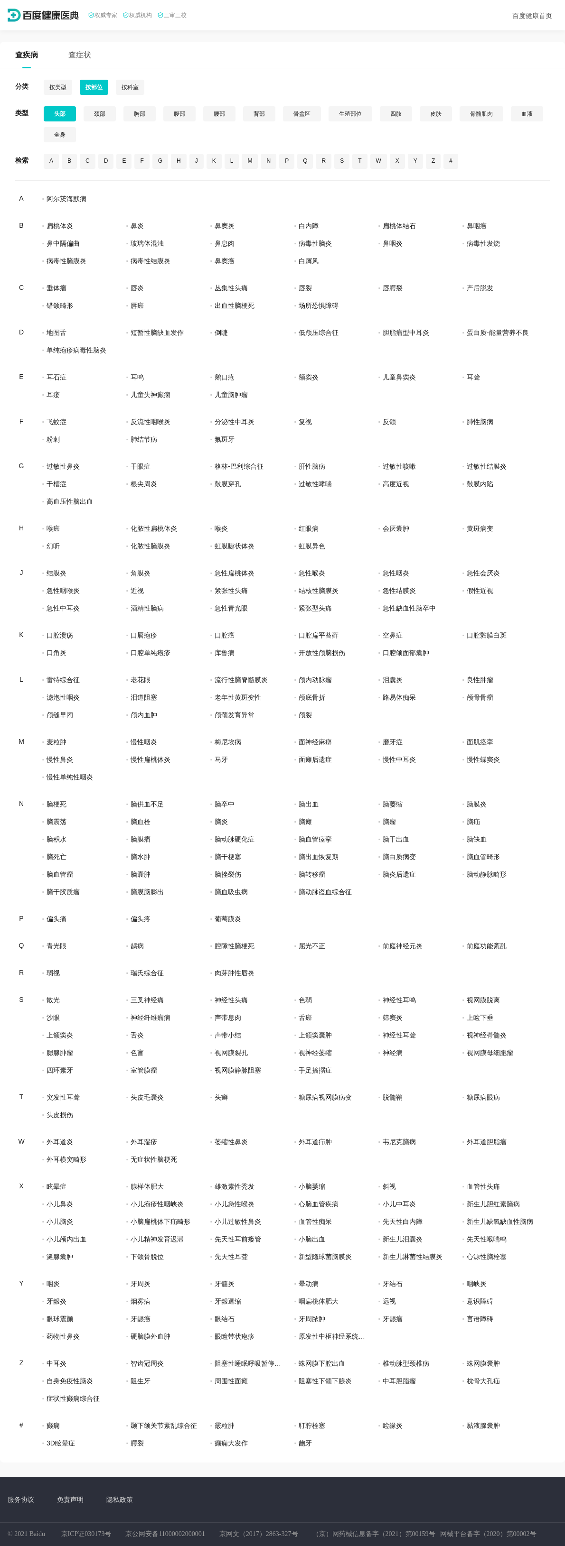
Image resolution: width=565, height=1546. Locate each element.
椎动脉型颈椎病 (406, 1363)
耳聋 (473, 377)
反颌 (389, 422)
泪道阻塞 (144, 697)
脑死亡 (56, 857)
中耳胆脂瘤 (399, 1381)
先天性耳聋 (231, 1256)
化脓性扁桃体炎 (154, 528)
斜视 (389, 1186)
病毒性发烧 (483, 243)
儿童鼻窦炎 (399, 377)
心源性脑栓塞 (487, 1256)
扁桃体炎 (60, 226)
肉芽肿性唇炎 (234, 973)
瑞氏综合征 (147, 973)
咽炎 (53, 1283)
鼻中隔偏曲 (63, 243)
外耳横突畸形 (66, 1159)
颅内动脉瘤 (315, 680)
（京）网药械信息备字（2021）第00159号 (373, 1533)
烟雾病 (141, 1301)
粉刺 (53, 439)
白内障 (309, 226)
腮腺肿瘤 (60, 1052)
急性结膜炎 (399, 590)
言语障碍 (480, 1319)
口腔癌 (225, 635)
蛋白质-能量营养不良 (498, 332)
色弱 (305, 1000)
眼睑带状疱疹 (234, 1336)
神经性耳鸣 (399, 1000)
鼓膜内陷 (480, 484)
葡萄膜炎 (228, 919)
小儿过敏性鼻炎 (238, 1221)
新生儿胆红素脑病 (493, 1204)
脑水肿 (141, 857)
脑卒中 (225, 804)
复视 (305, 422)
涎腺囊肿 (60, 1256)
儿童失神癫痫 (150, 394)
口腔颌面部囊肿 (406, 653)
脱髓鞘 (393, 1097)
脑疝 (473, 821)
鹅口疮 (225, 377)
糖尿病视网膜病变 (325, 1097)
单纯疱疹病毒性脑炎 (76, 350)
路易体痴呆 (399, 697)
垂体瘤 (56, 288)
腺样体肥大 (147, 1186)
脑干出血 (396, 839)
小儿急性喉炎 (234, 1204)
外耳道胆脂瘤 (487, 1142)
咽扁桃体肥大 (319, 1301)
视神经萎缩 (315, 1052)
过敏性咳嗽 (399, 466)
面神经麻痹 (315, 742)
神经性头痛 (231, 1000)
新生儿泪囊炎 (403, 1239)
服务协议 (21, 1499)
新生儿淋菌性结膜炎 (413, 1256)
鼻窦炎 (225, 226)
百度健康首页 (532, 15)
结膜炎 (56, 573)
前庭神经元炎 (403, 946)
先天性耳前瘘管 (238, 1239)
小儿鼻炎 (60, 1204)
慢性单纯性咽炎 (70, 777)
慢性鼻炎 (60, 759)
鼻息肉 (225, 243)
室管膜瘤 (144, 1070)
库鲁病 (225, 653)
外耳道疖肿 (315, 1142)
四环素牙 (60, 1070)
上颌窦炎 (60, 1035)
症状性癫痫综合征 (73, 1398)
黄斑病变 (480, 528)
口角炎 (56, 653)
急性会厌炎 (483, 573)
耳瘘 (53, 394)
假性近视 (480, 590)
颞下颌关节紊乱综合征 (164, 1425)
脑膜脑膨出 (147, 892)
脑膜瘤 (141, 839)
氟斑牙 (225, 439)
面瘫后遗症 (315, 759)
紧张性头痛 (231, 590)
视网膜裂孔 (231, 1052)
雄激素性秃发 (234, 1186)
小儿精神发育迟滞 (157, 1239)
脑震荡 (56, 821)
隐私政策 (119, 1499)
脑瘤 (389, 821)
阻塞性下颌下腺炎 (325, 1381)
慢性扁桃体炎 (150, 759)
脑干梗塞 (228, 857)
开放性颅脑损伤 (322, 653)
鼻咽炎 (393, 243)
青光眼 (56, 946)
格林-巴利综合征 (239, 466)
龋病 (137, 946)
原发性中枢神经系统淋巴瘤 (332, 1336)
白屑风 (309, 261)
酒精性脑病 (147, 608)
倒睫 (221, 332)
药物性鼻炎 (63, 1336)
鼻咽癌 (477, 226)
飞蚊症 (56, 422)
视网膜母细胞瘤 (490, 1052)
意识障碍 (480, 1301)
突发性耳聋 (63, 1097)
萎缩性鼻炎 (231, 1142)
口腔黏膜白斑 (487, 635)
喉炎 (221, 528)
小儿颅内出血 (66, 1239)
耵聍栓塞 (312, 1425)
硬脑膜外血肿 (150, 1336)
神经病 (393, 1052)
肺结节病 (144, 439)
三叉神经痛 (147, 1000)
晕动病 (309, 1283)
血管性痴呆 (315, 1221)
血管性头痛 (483, 1186)
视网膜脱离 (483, 1000)
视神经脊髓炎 (487, 1035)
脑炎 (221, 821)
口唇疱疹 (144, 635)
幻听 (53, 546)
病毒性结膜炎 (150, 261)
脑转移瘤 (312, 874)
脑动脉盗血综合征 (325, 892)
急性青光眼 (231, 608)
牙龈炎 (56, 1301)
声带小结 (228, 1035)
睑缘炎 (393, 1425)
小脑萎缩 (312, 1186)
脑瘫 (305, 821)
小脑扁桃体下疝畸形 (160, 1221)
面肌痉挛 (480, 742)
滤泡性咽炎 (63, 697)
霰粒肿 (225, 1425)
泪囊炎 (393, 680)
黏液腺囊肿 (483, 1425)
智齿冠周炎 (147, 1363)
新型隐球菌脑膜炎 (325, 1256)
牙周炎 (141, 1283)
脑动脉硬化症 (234, 839)
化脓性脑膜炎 (150, 546)
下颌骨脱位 (147, 1256)
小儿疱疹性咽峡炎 (157, 1204)
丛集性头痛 (231, 288)
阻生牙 (141, 1381)
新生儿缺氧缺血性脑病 (500, 1221)
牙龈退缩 (228, 1301)
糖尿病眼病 (483, 1097)
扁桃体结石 (399, 226)
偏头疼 (141, 919)
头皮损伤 (60, 1115)
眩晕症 (56, 1186)
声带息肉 (228, 1017)
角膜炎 (141, 573)
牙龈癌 (141, 1319)
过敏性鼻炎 (63, 466)
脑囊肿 (141, 874)
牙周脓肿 (312, 1319)
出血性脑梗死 (234, 305)
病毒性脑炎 (315, 243)
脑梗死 (56, 804)
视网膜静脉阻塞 (238, 1070)
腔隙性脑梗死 (234, 946)
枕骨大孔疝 (483, 1381)
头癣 (221, 1097)
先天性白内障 (403, 1221)
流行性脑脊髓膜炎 (241, 680)
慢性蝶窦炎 (483, 759)
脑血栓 (141, 821)
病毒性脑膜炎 (66, 261)
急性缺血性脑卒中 (409, 608)
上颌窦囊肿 (315, 1035)
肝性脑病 (312, 466)
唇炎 (137, 288)
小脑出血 (312, 1239)
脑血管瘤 (60, 874)
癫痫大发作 (231, 1443)
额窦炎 (309, 377)
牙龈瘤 (393, 1319)
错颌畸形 (60, 305)
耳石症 (56, 377)
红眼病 (309, 528)
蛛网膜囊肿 (483, 1363)
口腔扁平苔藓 (319, 635)
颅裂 (305, 715)
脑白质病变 (399, 857)
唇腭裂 (393, 288)
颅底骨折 (312, 697)
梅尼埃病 (228, 742)
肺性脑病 (480, 422)
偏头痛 (56, 919)
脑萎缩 (393, 804)
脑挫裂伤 (228, 874)
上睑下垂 (480, 1017)
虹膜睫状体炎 (234, 546)
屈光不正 (312, 946)
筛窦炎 (393, 1017)
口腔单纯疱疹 (150, 653)
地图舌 (56, 332)
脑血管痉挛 (315, 839)
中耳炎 (56, 1363)
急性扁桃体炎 (234, 573)
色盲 (137, 1052)
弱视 (53, 973)
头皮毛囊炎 (147, 1097)
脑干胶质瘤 (63, 892)
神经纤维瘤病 (150, 1017)
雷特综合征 (63, 680)
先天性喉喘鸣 (487, 1239)
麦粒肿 (56, 742)
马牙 (221, 759)
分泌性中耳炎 (234, 422)
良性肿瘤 (480, 680)
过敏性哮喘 (315, 484)
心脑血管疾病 (319, 1204)
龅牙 (305, 1443)
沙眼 (53, 1017)
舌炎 (137, 1035)
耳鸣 (137, 377)
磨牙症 (393, 742)
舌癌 (305, 1017)
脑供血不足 (147, 804)
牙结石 (393, 1283)
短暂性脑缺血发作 (157, 332)
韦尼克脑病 (399, 1142)
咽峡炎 (477, 1283)
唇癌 (137, 305)
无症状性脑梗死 (154, 1159)
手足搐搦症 (315, 1070)
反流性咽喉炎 (150, 422)
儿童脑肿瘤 (231, 394)
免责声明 (70, 1499)
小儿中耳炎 (399, 1204)
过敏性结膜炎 (487, 466)
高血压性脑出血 (70, 501)
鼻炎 (137, 226)
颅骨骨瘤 (480, 697)
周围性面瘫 (231, 1381)
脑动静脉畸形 (487, 874)
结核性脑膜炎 (319, 590)
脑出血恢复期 (319, 857)
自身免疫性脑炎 (70, 1381)
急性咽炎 (396, 573)
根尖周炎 (144, 484)
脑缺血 (477, 839)
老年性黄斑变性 (238, 697)
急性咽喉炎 (63, 590)
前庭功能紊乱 (487, 946)
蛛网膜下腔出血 (322, 1363)
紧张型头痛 (315, 608)
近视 (137, 590)
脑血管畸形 (483, 857)
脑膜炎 (477, 804)
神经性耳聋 (399, 1035)
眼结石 (225, 1319)
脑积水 (56, 839)
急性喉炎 (312, 573)
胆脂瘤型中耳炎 (406, 332)
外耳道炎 (60, 1142)
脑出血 (309, 804)
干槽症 (56, 484)
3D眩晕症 (61, 1443)
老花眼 (141, 680)
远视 (389, 1301)
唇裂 (305, 288)
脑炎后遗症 (399, 874)
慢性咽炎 (144, 742)
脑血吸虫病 (231, 892)
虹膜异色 (312, 546)
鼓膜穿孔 (228, 484)
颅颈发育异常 (234, 715)
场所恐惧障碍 (319, 305)
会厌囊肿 (396, 528)
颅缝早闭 (60, 715)
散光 (53, 1000)
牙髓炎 (225, 1283)
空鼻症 (393, 635)
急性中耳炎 (63, 608)
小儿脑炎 (60, 1221)
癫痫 (53, 1425)
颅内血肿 (144, 715)
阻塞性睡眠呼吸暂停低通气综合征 (248, 1363)
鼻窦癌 (225, 261)
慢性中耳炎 (399, 759)
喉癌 (53, 528)
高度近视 (396, 484)
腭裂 (137, 1443)
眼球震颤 (60, 1319)
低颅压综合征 (319, 332)
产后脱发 (480, 288)
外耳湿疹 (144, 1142)
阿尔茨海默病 (66, 199)
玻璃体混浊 (147, 243)
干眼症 (141, 466)
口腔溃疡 (60, 635)
